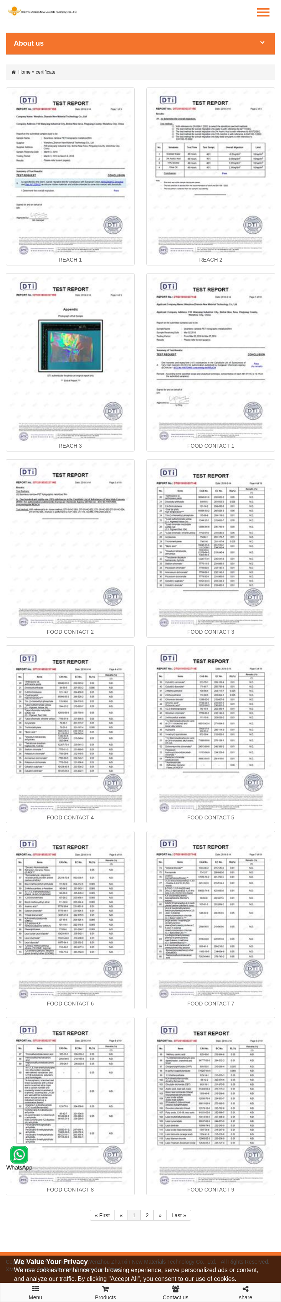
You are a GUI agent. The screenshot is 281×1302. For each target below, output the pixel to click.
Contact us (175, 1291)
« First (102, 1215)
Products (106, 1291)
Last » (179, 1215)
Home (24, 72)
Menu (35, 1289)
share (246, 1291)
